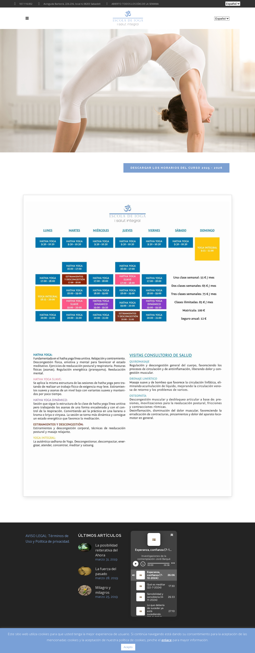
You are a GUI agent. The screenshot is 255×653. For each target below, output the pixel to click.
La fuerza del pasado (105, 571)
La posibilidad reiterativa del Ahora (106, 550)
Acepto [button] (128, 647)
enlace (166, 640)
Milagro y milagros (103, 590)
